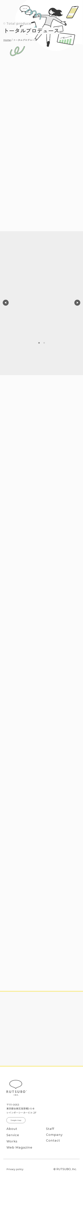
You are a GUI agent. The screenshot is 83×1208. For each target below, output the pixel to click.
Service (12, 1135)
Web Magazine (19, 1147)
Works (11, 1141)
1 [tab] (39, 343)
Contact (53, 1140)
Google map (16, 1120)
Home (7, 40)
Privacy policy (14, 1169)
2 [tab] (44, 343)
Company (54, 1135)
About (11, 1129)
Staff (50, 1129)
